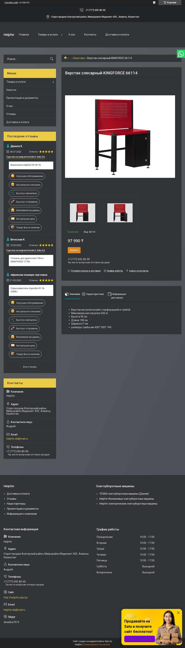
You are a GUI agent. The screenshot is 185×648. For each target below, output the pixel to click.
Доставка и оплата (117, 34)
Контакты (90, 34)
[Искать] (51, 59)
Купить (74, 250)
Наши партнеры (16, 503)
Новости (11, 89)
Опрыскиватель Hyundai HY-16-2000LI (28, 290)
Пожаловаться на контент (96, 644)
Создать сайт (11, 2)
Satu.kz (108, 641)
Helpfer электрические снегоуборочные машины (128, 503)
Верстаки (79, 58)
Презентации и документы (22, 97)
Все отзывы (30, 366)
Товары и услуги (48, 34)
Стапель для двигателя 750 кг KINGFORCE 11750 (27, 260)
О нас (71, 34)
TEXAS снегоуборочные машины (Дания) (124, 493)
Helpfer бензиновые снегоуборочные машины (126, 498)
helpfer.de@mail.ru (17, 438)
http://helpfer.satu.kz (16, 597)
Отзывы (11, 114)
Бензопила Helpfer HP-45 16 (26, 165)
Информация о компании (22, 513)
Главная (24, 34)
